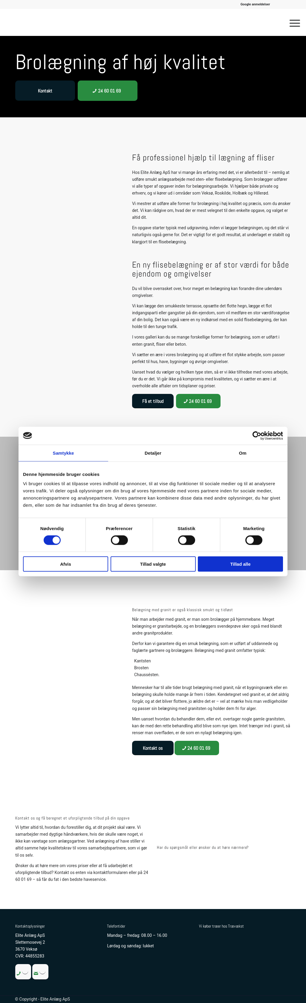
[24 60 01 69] (107, 91)
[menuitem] (255, 4)
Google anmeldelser (255, 4)
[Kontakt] (45, 91)
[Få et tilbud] (153, 401)
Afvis (65, 564)
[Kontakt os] (153, 748)
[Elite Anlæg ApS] (34, 22)
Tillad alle (240, 564)
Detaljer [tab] (153, 452)
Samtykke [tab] (63, 452)
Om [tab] (242, 452)
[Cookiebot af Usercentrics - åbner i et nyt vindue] (257, 435)
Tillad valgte (153, 564)
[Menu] (293, 22)
